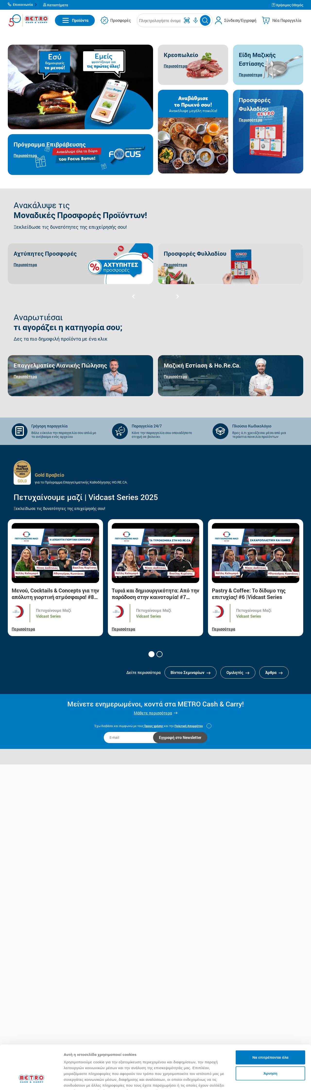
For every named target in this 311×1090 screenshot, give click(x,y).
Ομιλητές (237, 672)
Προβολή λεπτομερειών (84, 1080)
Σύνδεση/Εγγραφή (240, 20)
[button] (22, 5)
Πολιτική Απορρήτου (188, 726)
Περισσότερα (23, 628)
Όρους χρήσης (153, 726)
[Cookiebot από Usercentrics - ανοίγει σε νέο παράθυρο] (31, 1080)
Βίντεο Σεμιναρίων (190, 672)
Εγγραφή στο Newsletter (180, 737)
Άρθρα (274, 672)
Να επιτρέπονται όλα (270, 1019)
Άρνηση (270, 1035)
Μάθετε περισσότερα (153, 712)
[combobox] (159, 20)
